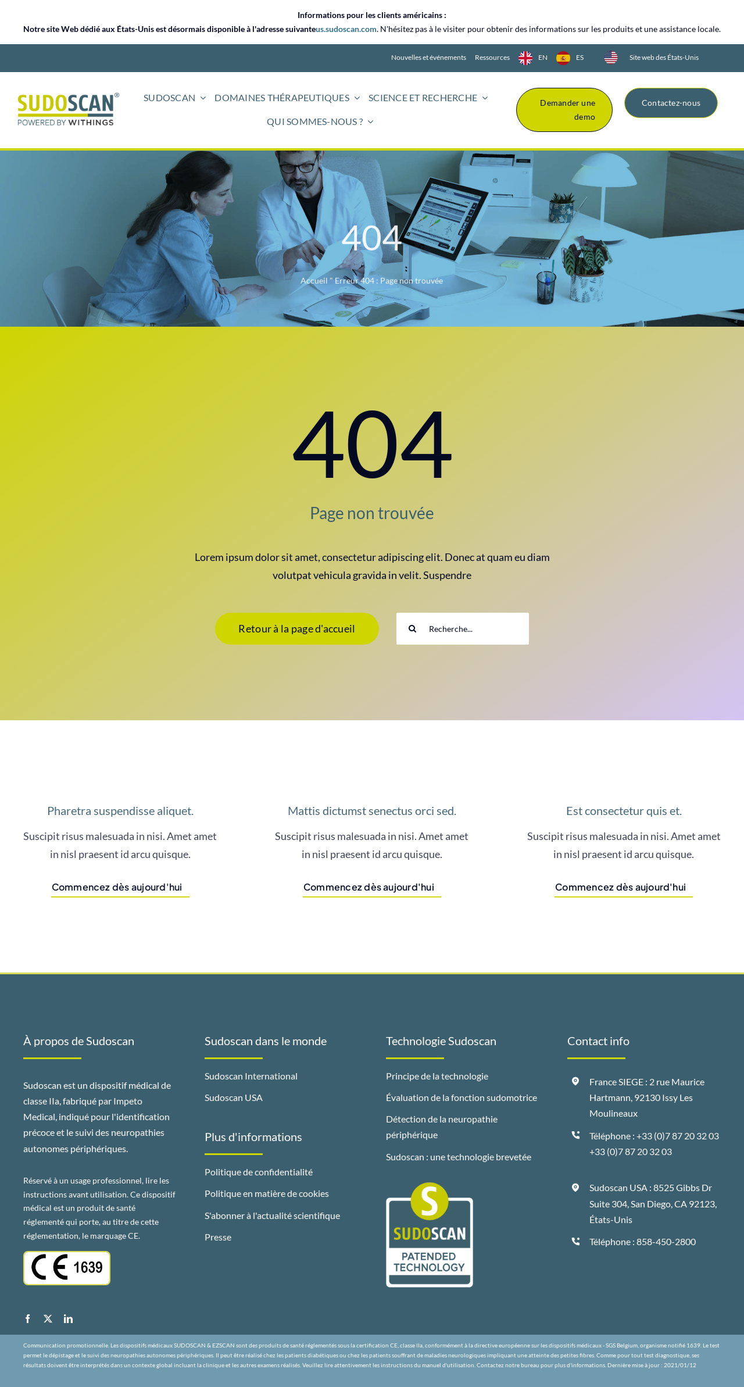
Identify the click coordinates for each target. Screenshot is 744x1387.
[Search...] (462, 629)
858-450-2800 (666, 1241)
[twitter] (48, 1318)
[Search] (412, 629)
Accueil (314, 283)
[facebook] (27, 1318)
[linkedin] (68, 1318)
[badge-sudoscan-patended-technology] (429, 1187)
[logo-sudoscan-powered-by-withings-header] (68, 97)
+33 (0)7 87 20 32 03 (630, 1151)
